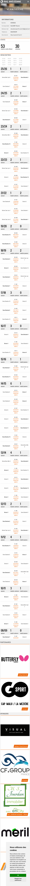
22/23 (20, 58)
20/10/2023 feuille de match (15, 154)
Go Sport (24, 709)
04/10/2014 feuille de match (15, 447)
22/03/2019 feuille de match (15, 269)
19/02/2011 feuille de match (15, 607)
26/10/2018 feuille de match (15, 287)
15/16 (9, 62)
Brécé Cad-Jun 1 (6, 110)
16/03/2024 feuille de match (15, 136)
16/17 (3, 62)
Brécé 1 (25, 86)
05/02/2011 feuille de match (15, 616)
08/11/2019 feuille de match (15, 236)
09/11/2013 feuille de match (15, 480)
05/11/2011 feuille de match (15, 574)
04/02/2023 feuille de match (15, 170)
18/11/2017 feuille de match (15, 312)
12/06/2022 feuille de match (15, 203)
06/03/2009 (15, 637)
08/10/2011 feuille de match (15, 583)
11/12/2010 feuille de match (15, 625)
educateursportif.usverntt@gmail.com (20, 29)
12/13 (3, 64)
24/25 (9, 58)
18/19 (14, 60)
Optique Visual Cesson (20, 746)
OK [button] (18, 875)
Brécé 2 (6, 186)
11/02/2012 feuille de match (15, 556)
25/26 (3, 58)
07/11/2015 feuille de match (15, 369)
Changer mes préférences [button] (18, 879)
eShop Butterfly (22, 675)
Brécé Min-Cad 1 (6, 77)
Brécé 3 (6, 153)
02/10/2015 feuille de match (15, 378)
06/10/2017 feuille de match (15, 321)
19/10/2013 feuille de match (15, 498)
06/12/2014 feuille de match (15, 420)
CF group (24, 780)
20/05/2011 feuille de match (15, 598)
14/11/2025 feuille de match (15, 88)
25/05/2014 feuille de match (15, 462)
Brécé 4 (24, 144)
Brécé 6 (6, 410)
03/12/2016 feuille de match (15, 345)
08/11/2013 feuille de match (15, 489)
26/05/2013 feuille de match (15, 514)
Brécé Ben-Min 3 (6, 461)
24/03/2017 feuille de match (15, 336)
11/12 (9, 64)
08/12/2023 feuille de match (15, 145)
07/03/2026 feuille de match (15, 79)
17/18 (20, 60)
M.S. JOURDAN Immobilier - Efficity (17, 814)
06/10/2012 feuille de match (15, 523)
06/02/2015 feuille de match (15, 411)
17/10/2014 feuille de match (15, 438)
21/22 (3, 60)
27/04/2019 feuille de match (15, 260)
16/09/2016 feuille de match (15, 354)
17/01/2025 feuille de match (15, 103)
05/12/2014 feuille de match (15, 429)
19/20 (9, 60)
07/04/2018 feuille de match (15, 303)
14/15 (14, 62)
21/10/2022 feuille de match (15, 179)
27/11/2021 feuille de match (15, 221)
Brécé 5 (24, 243)
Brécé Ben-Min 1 (6, 135)
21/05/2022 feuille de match (15, 212)
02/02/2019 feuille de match (15, 278)
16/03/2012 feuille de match (15, 547)
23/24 (14, 58)
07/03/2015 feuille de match (15, 402)
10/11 (14, 64)
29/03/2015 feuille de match (15, 393)
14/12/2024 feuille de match (15, 112)
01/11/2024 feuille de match (15, 121)
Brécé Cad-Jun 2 (6, 219)
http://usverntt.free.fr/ (16, 35)
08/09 (20, 64)
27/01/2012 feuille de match (15, 565)
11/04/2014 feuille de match (15, 471)
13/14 (20, 62)
